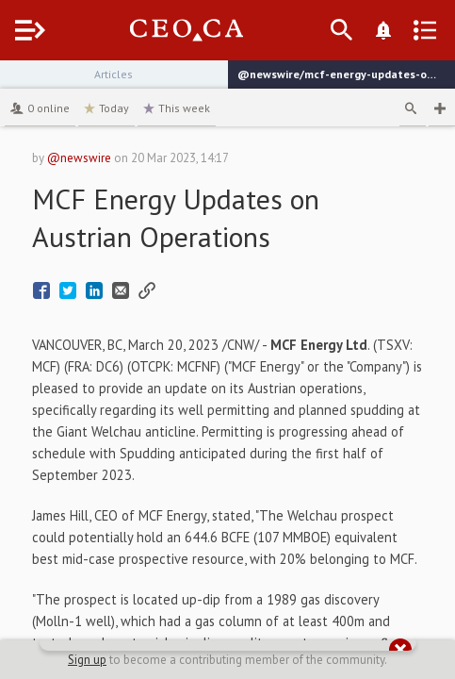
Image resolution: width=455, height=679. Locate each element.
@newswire (79, 158)
